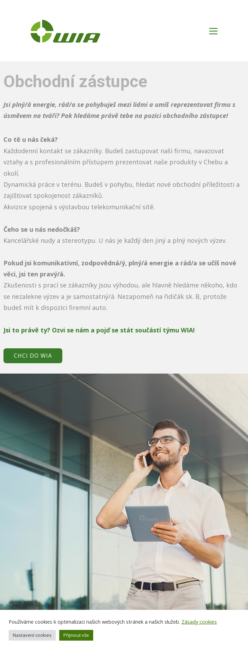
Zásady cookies (199, 621)
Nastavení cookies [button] (32, 635)
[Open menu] (213, 31)
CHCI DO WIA (33, 355)
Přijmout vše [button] (76, 635)
